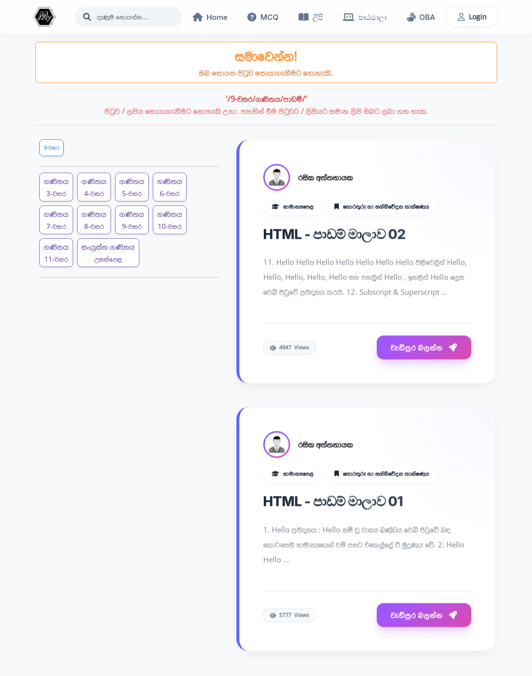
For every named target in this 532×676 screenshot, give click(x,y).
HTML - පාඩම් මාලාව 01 (333, 502)
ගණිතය (56, 187)
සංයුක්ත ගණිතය (108, 252)
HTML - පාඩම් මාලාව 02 (334, 234)
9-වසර (51, 147)
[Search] (128, 16)
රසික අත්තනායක (325, 177)
